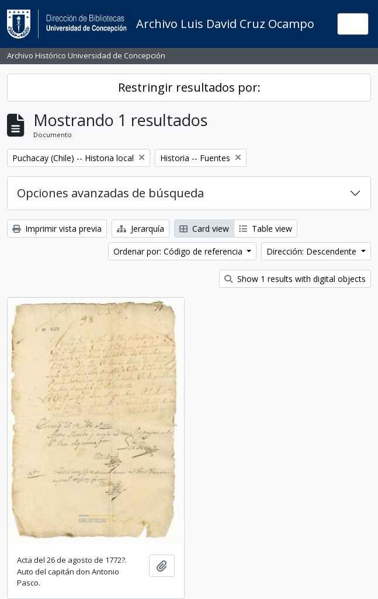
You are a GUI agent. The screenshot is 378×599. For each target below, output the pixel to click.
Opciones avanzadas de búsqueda (110, 193)
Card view (204, 228)
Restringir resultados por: (189, 87)
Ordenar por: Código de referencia (179, 251)
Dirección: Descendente (312, 251)
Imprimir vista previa (57, 228)
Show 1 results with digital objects (295, 278)
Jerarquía (140, 228)
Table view (265, 228)
